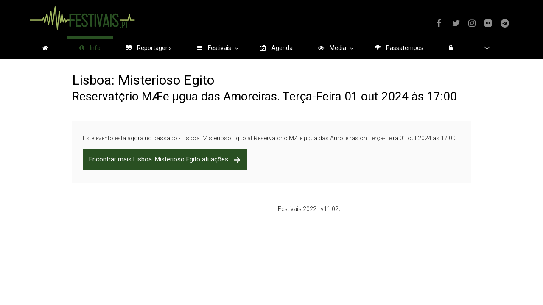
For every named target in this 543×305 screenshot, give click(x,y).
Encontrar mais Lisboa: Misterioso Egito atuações (165, 159)
